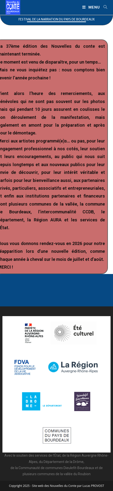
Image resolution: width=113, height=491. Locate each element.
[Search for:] (103, 7)
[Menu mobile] (91, 7)
